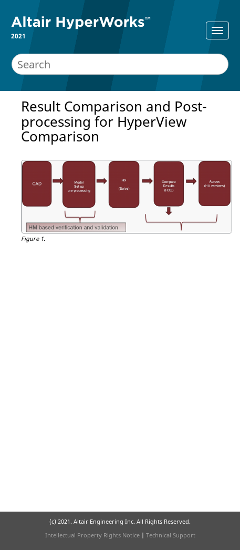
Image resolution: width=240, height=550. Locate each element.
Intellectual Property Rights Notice (92, 535)
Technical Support (170, 535)
